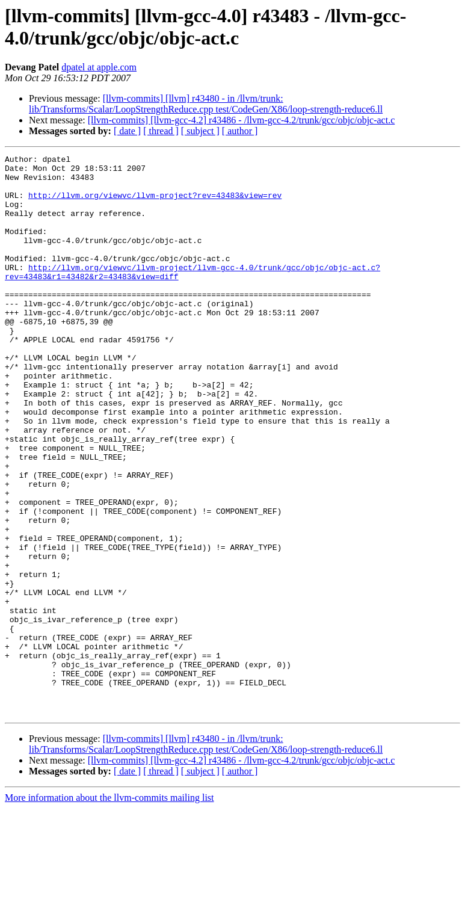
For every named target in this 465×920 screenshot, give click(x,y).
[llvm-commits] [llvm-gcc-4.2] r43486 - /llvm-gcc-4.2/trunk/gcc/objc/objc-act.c (241, 120)
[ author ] (240, 131)
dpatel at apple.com (99, 67)
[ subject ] (200, 131)
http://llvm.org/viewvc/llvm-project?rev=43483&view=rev (155, 204)
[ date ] (127, 131)
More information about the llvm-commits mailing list (109, 909)
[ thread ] (161, 131)
